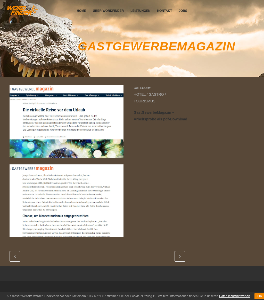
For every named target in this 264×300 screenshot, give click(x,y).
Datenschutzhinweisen (234, 296)
